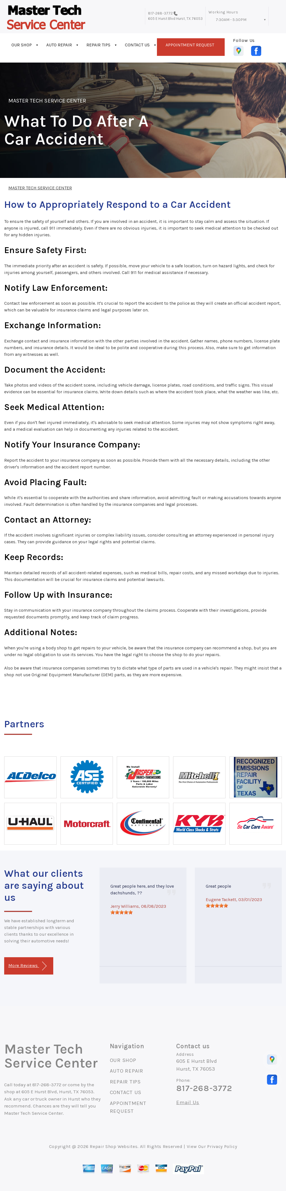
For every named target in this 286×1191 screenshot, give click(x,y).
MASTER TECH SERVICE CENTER (47, 100)
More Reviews (27, 966)
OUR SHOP (21, 44)
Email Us (187, 1102)
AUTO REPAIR (59, 44)
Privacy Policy (222, 1146)
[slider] (121, 912)
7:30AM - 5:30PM (231, 19)
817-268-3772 (160, 13)
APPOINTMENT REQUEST (190, 44)
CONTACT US (137, 44)
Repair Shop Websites (113, 1146)
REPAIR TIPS (98, 44)
